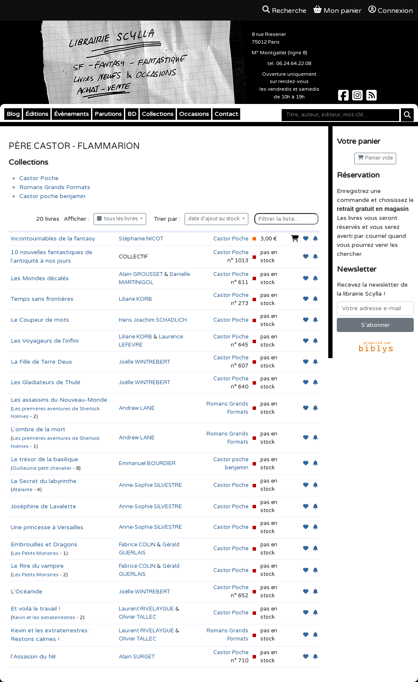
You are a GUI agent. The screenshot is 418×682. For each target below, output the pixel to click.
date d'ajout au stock (214, 219)
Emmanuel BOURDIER (147, 463)
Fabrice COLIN (137, 544)
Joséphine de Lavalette (43, 506)
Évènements (71, 114)
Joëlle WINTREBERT (144, 362)
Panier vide (375, 158)
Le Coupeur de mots (40, 319)
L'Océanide (26, 591)
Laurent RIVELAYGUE (146, 608)
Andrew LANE (137, 408)
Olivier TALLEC (137, 617)
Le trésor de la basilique (44, 459)
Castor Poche (39, 178)
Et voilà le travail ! (35, 608)
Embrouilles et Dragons (44, 544)
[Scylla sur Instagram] (358, 97)
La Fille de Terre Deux (41, 361)
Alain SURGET (137, 656)
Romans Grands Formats (54, 187)
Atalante (22, 489)
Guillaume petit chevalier (41, 468)
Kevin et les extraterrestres (43, 617)
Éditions (36, 114)
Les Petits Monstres (35, 553)
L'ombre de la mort (38, 429)
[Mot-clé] (340, 115)
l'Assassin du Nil (33, 656)
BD (131, 114)
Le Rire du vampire (37, 565)
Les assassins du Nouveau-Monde (59, 399)
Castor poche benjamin (52, 196)
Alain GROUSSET (141, 274)
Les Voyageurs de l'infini (45, 340)
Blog (13, 114)
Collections (158, 114)
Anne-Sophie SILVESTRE (150, 485)
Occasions (194, 114)
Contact (226, 114)
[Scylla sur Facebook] (344, 97)
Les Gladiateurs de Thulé (45, 382)
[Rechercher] (407, 115)
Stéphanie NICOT (141, 238)
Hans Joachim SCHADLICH (153, 320)
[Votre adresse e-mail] (375, 308)
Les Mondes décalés (40, 278)
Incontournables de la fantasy (53, 238)
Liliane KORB (135, 299)
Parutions (108, 114)
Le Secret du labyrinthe (44, 481)
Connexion (390, 10)
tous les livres (118, 219)
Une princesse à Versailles (47, 527)
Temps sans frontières (42, 298)
